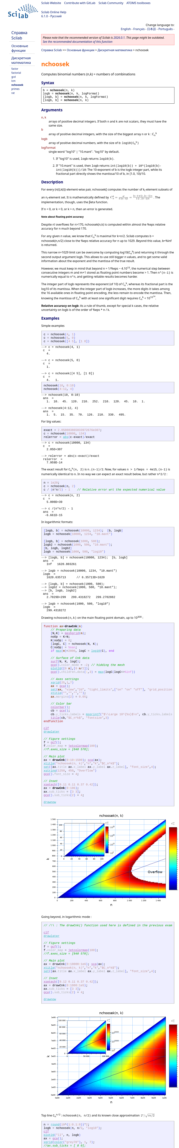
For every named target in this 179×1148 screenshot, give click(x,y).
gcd (13, 76)
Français (139, 29)
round (55, 1124)
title (55, 718)
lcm (13, 81)
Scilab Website (51, 3)
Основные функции (19, 48)
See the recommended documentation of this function (77, 42)
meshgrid (72, 633)
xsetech (50, 784)
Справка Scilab (19, 35)
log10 (95, 651)
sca (90, 760)
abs (65, 437)
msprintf (93, 714)
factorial (16, 72)
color (58, 1142)
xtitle (56, 693)
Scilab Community (110, 3)
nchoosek (17, 85)
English (126, 29)
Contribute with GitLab (79, 3)
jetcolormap (78, 746)
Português (165, 29)
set (53, 689)
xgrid (55, 682)
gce (53, 665)
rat (13, 93)
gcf (53, 742)
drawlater (51, 732)
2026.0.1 (119, 38)
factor (14, 68)
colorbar (58, 707)
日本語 (151, 29)
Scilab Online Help (53, 12)
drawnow (50, 802)
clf (46, 728)
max (58, 651)
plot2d (56, 668)
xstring (50, 770)
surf (54, 661)
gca (62, 686)
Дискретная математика (21, 60)
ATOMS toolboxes (139, 3)
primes (15, 89)
